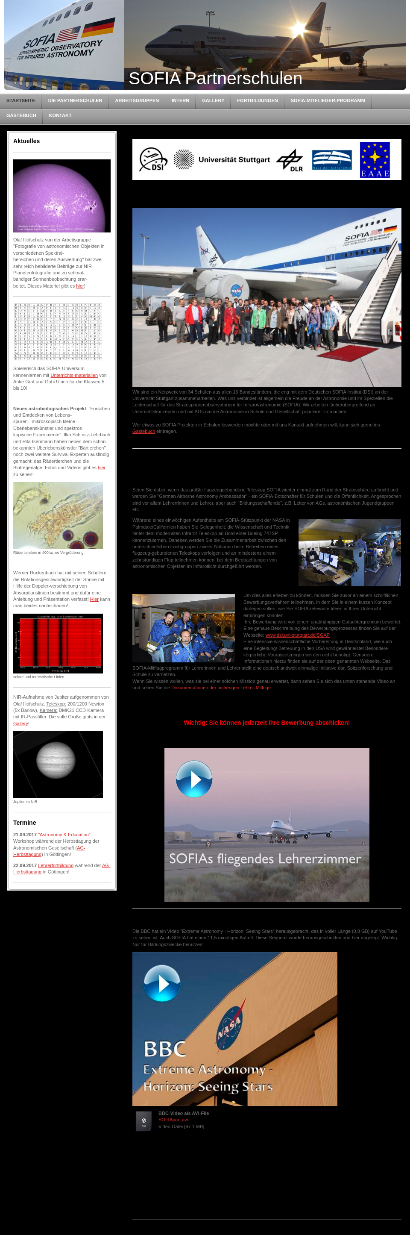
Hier (94, 599)
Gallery (20, 723)
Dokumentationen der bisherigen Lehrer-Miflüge (221, 687)
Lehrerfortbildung (55, 865)
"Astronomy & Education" (64, 834)
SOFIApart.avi (173, 1119)
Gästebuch (143, 431)
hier (80, 285)
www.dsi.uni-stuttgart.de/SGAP (298, 635)
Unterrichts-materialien (74, 375)
